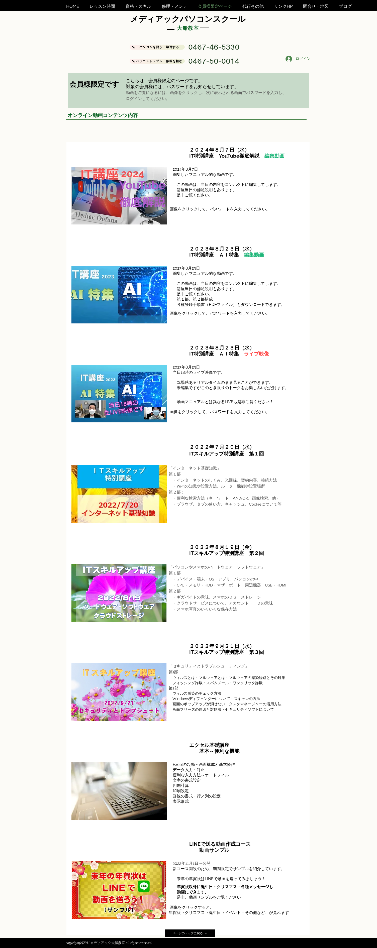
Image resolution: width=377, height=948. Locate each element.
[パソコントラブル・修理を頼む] (157, 61)
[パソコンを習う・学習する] (157, 47)
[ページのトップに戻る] (190, 933)
